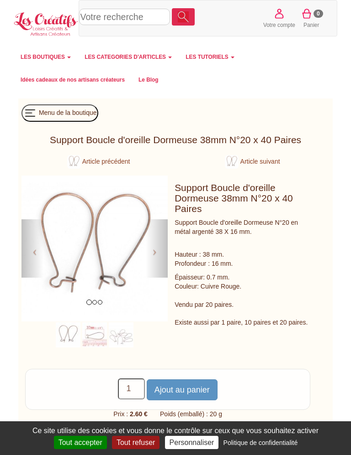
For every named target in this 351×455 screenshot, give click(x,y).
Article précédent (98, 161)
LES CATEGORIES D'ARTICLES (128, 57)
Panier (311, 17)
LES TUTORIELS (210, 57)
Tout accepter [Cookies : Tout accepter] (80, 442)
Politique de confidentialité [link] (260, 442)
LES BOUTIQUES (46, 57)
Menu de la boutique (59, 113)
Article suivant (252, 161)
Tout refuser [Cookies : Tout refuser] (136, 442)
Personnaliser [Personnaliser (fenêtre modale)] (192, 442)
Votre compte (279, 17)
